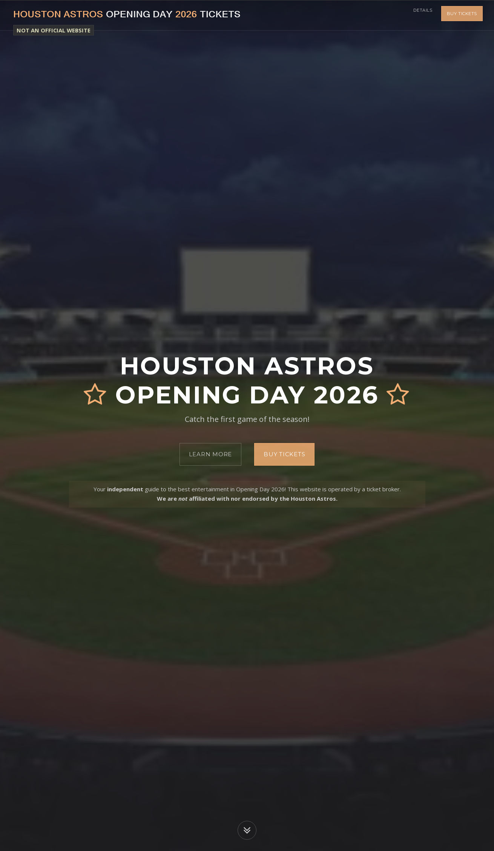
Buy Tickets (462, 15)
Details (420, 15)
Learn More (210, 454)
